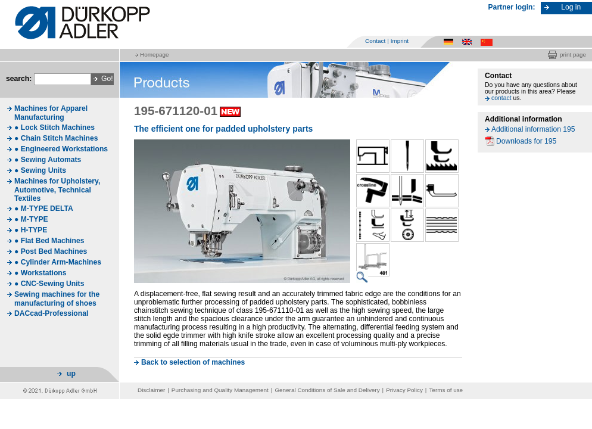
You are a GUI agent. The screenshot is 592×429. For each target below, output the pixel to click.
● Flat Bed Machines (49, 241)
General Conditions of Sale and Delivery (327, 390)
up (71, 373)
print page (573, 54)
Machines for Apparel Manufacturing (51, 113)
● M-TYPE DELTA (43, 208)
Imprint (400, 41)
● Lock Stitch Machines (54, 127)
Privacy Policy (404, 390)
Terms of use (446, 390)
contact (501, 98)
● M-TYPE (31, 219)
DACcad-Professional (51, 313)
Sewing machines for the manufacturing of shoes (56, 298)
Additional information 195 (533, 129)
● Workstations (40, 273)
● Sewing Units (40, 170)
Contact (375, 41)
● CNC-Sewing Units (49, 283)
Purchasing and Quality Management (220, 390)
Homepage (154, 54)
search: (19, 78)
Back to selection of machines (193, 362)
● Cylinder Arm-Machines (57, 262)
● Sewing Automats (47, 160)
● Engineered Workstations (61, 149)
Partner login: (511, 7)
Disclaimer (151, 390)
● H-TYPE (30, 230)
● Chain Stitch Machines (56, 138)
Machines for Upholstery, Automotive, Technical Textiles (57, 190)
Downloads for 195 (526, 141)
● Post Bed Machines (50, 251)
